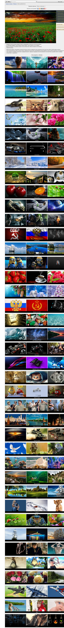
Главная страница (9, 3)
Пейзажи (15, 3)
